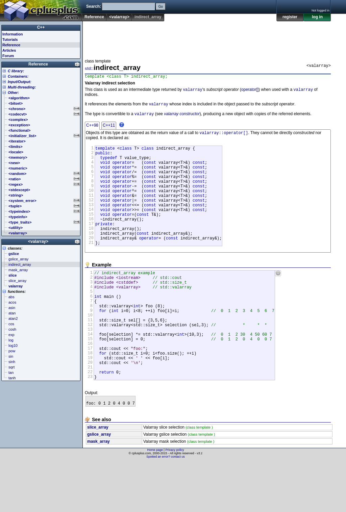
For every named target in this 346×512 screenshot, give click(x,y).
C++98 (92, 128)
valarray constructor (181, 116)
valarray (192, 91)
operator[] (249, 91)
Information (12, 34)
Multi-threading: (22, 87)
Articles (9, 50)
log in (317, 17)
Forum (8, 56)
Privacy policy (174, 500)
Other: (13, 93)
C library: (16, 71)
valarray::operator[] (223, 136)
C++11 (109, 128)
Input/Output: (19, 82)
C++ (41, 27)
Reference (94, 17)
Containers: (18, 76)
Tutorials (10, 39)
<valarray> (119, 17)
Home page (155, 500)
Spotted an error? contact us (165, 507)
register (289, 17)
